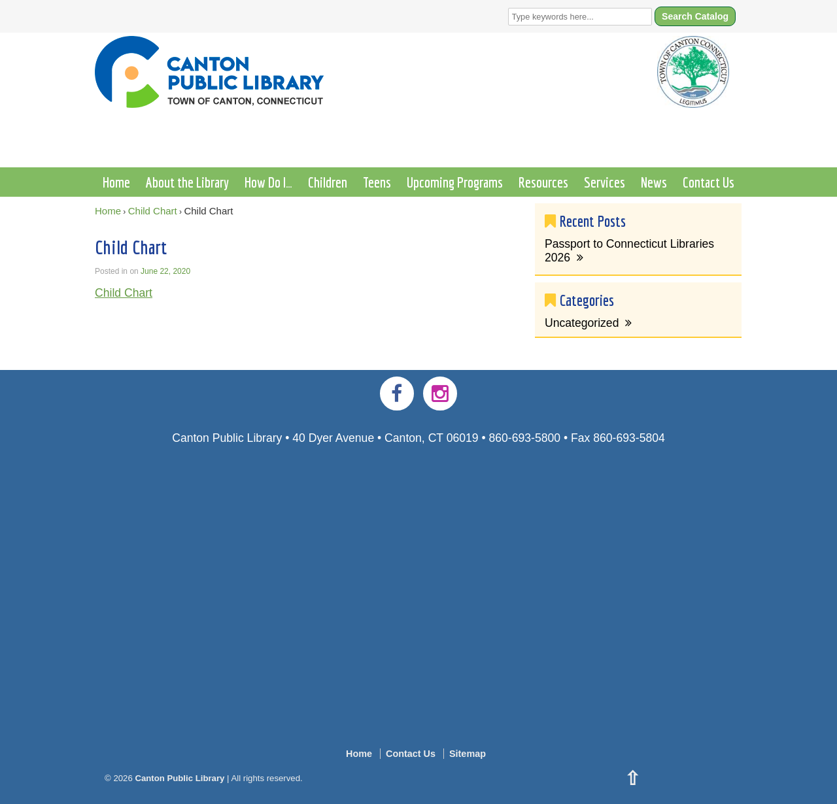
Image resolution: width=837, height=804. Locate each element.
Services (604, 182)
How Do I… (268, 182)
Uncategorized (582, 322)
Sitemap (467, 753)
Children (327, 182)
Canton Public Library (180, 778)
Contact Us (708, 182)
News (654, 182)
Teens (377, 182)
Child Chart (152, 210)
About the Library (187, 182)
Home (116, 182)
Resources (543, 182)
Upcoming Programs (455, 182)
